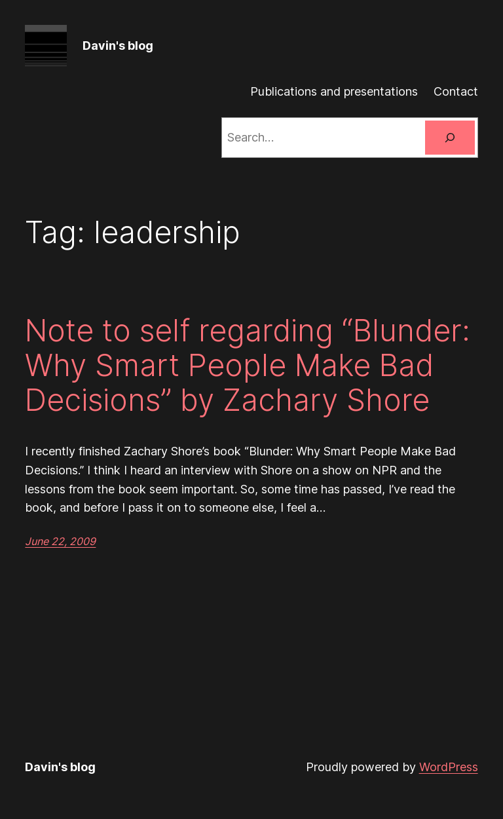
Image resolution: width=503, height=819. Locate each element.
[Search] (450, 138)
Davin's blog (118, 45)
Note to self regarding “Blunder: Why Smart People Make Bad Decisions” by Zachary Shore (247, 365)
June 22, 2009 (60, 541)
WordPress (448, 767)
